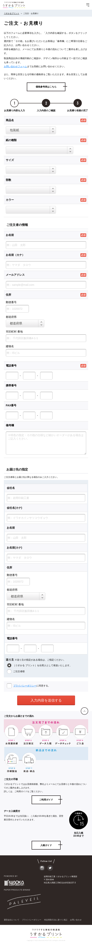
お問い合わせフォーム (15, 66)
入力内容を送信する (46, 700)
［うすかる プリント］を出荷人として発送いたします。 (42, 665)
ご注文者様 (19, 671)
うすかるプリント (11, 13)
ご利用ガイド (46, 799)
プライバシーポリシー (24, 685)
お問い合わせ (76, 920)
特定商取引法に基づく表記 (55, 920)
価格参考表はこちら (46, 86)
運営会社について (11, 920)
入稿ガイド (46, 845)
